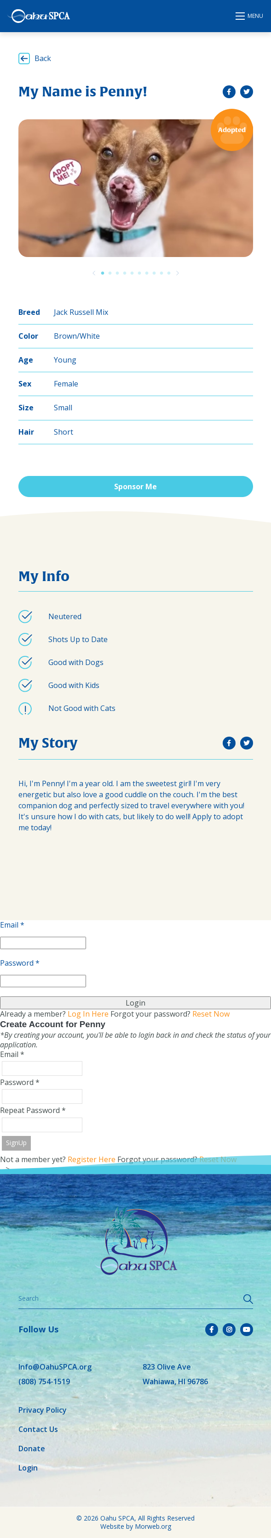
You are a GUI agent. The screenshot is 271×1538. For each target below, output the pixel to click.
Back (43, 58)
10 (169, 273)
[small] (229, 91)
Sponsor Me (135, 486)
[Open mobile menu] (250, 16)
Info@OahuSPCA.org (55, 1367)
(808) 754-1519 (44, 1381)
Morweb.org (153, 1526)
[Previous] (94, 273)
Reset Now (211, 1014)
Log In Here (88, 1014)
